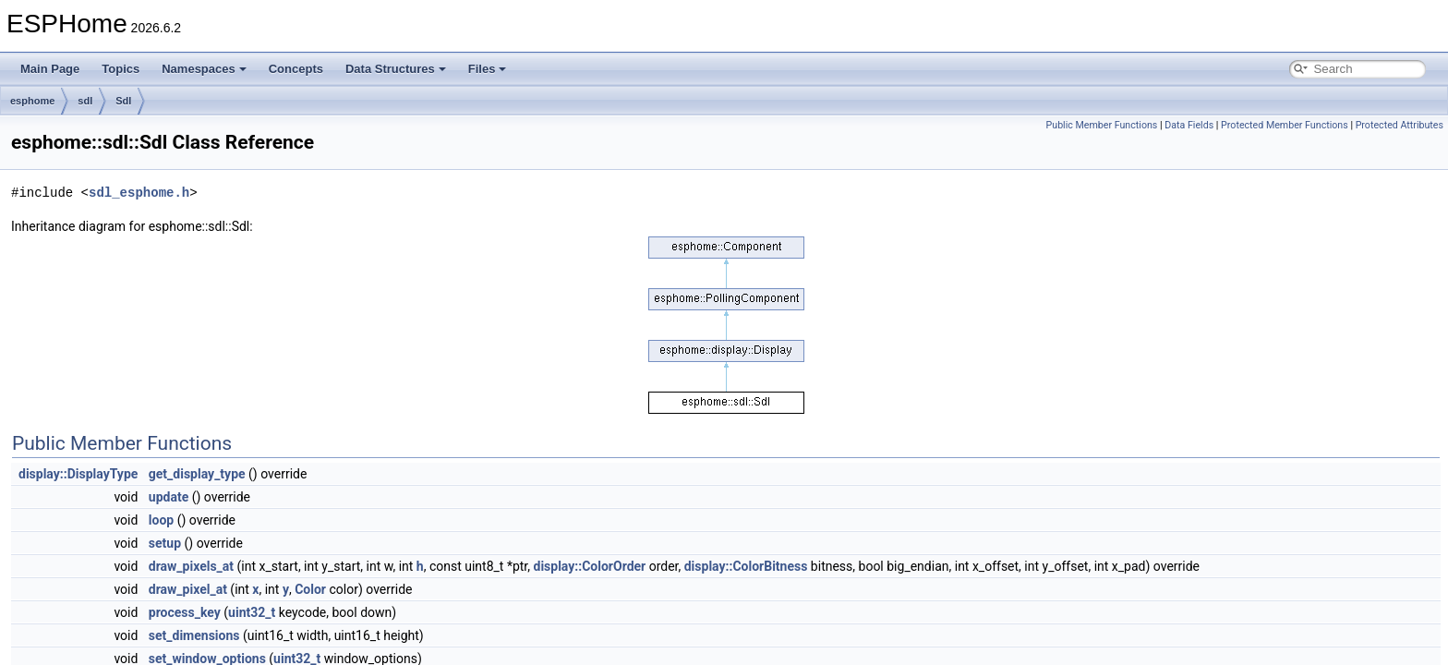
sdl (85, 100)
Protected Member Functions (1284, 125)
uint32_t (251, 612)
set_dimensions (194, 635)
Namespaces (204, 69)
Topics (120, 69)
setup (165, 543)
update (168, 497)
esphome (32, 100)
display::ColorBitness (746, 566)
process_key (185, 612)
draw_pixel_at (188, 589)
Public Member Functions (1102, 125)
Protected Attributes (1399, 125)
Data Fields (1188, 125)
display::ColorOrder (590, 566)
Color (310, 589)
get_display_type (197, 473)
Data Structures (395, 69)
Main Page (49, 69)
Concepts (296, 69)
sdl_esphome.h (139, 192)
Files (487, 69)
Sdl (123, 100)
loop (161, 520)
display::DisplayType (78, 473)
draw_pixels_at (191, 566)
